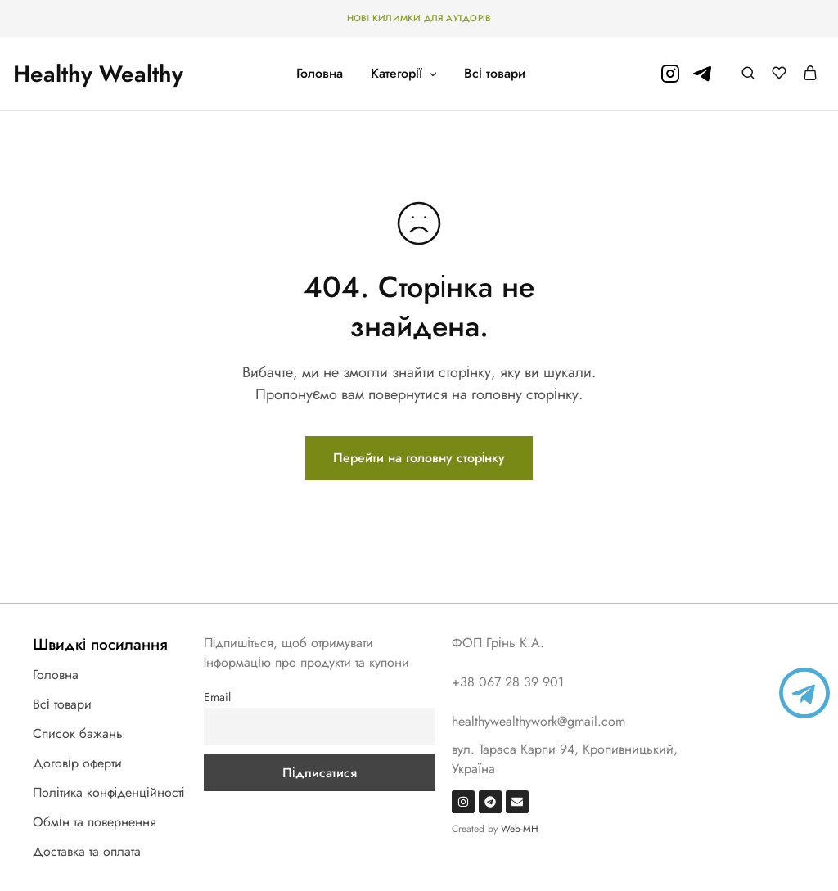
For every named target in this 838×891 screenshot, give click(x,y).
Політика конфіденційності (108, 792)
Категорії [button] (405, 74)
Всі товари (494, 74)
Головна (319, 74)
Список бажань (78, 733)
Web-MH (519, 828)
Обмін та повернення (94, 821)
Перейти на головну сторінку (419, 457)
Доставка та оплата (87, 851)
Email (217, 697)
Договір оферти (77, 763)
